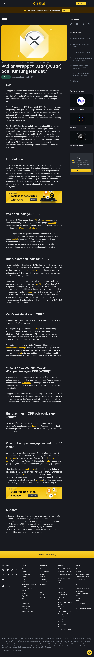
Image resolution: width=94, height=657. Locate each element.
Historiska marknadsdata (83, 576)
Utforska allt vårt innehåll (46, 555)
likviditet (48, 461)
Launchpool (43, 582)
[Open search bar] (72, 3)
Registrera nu (81, 171)
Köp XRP (60, 621)
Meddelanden (26, 574)
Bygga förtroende (27, 596)
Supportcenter (80, 591)
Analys (42, 595)
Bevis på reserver (81, 579)
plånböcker (33, 228)
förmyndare (26, 383)
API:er (78, 600)
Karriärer (24, 571)
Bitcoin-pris (61, 597)
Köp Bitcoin (61, 616)
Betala (42, 574)
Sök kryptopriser (62, 595)
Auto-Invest (43, 584)
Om (23, 569)
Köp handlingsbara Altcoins (65, 629)
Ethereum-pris (62, 600)
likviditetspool (11, 458)
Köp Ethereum (62, 627)
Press (23, 579)
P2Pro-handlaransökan (64, 571)
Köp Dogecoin (62, 624)
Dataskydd (25, 593)
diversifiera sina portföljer (16, 348)
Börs (41, 569)
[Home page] (39, 3)
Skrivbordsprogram (27, 611)
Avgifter (78, 598)
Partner (78, 569)
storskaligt (17, 353)
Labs (59, 583)
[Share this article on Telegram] (83, 24)
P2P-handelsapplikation (64, 569)
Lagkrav (78, 611)
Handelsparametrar (81, 606)
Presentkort (43, 579)
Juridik (24, 582)
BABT (41, 592)
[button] (89, 4)
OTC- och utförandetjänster (84, 574)
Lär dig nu (66, 10)
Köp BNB (60, 619)
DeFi (36, 329)
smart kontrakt (32, 270)
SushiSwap (23, 475)
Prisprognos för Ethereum (65, 614)
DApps (21, 228)
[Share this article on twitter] (71, 24)
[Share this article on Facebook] (77, 24)
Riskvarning (25, 603)
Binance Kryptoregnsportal (83, 608)
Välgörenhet (43, 597)
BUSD (38, 284)
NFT (41, 589)
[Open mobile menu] (89, 3)
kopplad (14, 239)
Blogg (23, 598)
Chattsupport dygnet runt (83, 588)
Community (25, 601)
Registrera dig (81, 3)
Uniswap (39, 480)
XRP (36, 220)
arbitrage (28, 292)
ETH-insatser (43, 587)
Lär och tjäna (61, 592)
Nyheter (24, 576)
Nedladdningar (26, 609)
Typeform (36, 426)
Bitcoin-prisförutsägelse (64, 611)
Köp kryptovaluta (44, 571)
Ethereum (52, 223)
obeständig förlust (28, 469)
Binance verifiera (81, 603)
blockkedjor (45, 220)
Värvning (78, 571)
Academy (42, 576)
